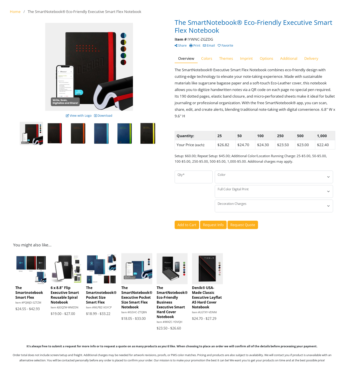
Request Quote (242, 224)
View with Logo (78, 115)
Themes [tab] (226, 58)
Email (209, 45)
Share (181, 45)
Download (103, 115)
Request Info (213, 224)
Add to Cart (186, 224)
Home (15, 11)
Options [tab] (266, 58)
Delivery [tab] (311, 58)
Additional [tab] (288, 58)
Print (194, 45)
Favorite (225, 45)
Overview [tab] (186, 58)
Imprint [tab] (246, 58)
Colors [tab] (206, 58)
